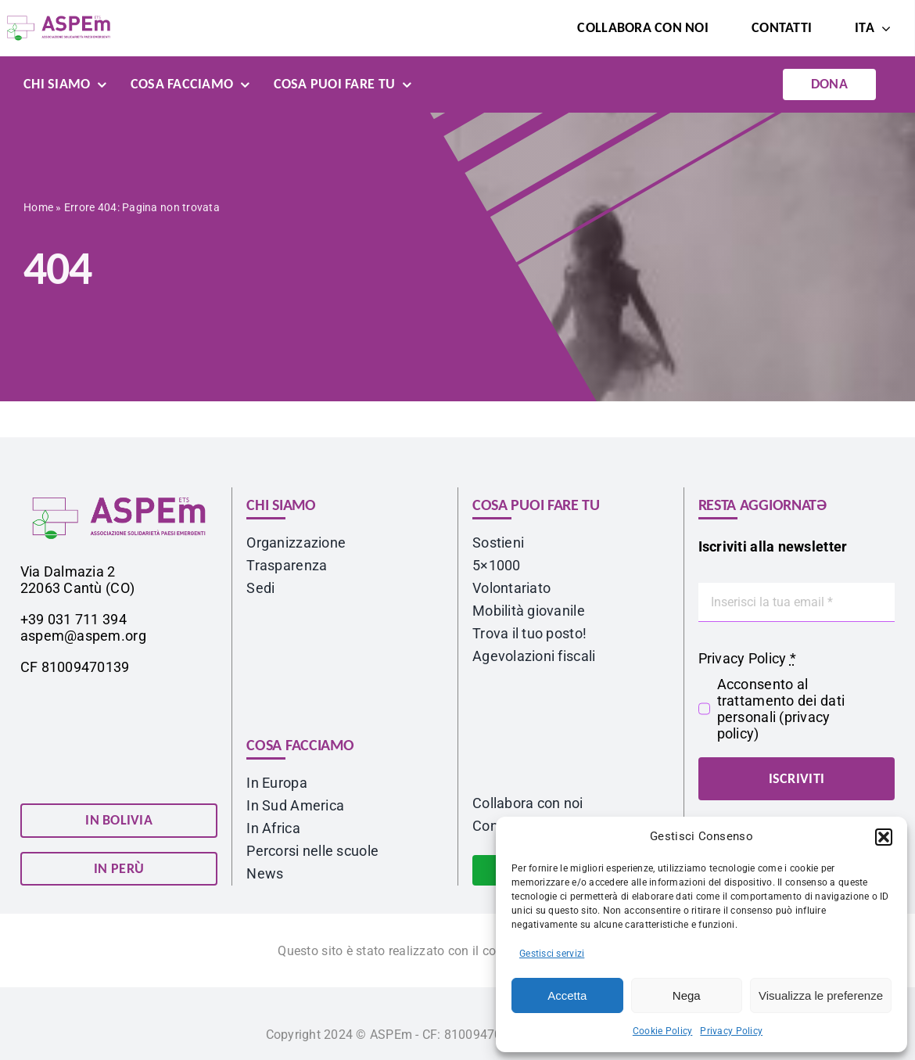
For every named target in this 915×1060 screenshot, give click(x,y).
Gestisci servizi (551, 953)
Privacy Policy (731, 1031)
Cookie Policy (663, 1031)
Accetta (567, 995)
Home (38, 209)
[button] (884, 837)
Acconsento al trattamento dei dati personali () (781, 709)
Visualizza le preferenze (821, 995)
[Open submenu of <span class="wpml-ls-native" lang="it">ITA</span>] (882, 28)
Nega (687, 995)
